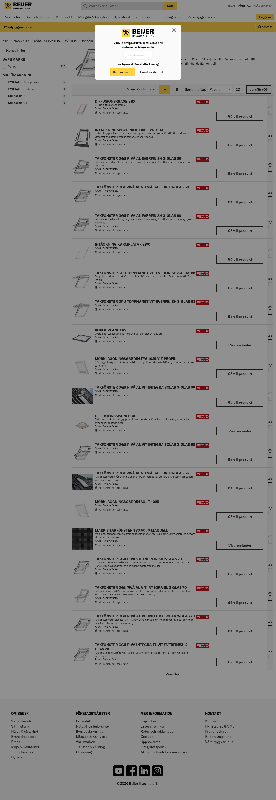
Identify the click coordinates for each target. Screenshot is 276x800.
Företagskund (151, 72)
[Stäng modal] (174, 30)
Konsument (122, 72)
